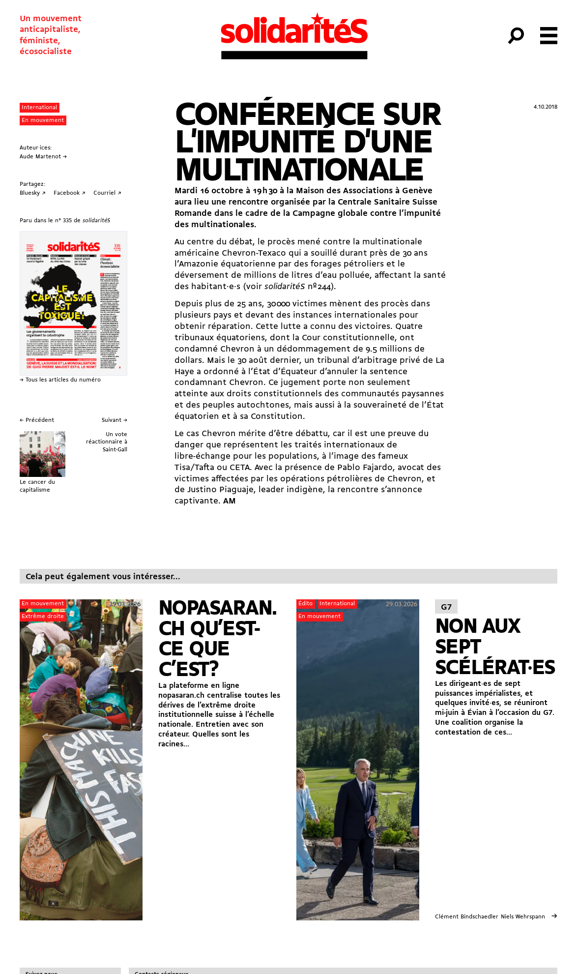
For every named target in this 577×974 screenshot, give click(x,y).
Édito (305, 604)
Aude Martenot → (43, 157)
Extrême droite (43, 617)
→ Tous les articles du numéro (60, 380)
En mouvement (43, 120)
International (39, 108)
